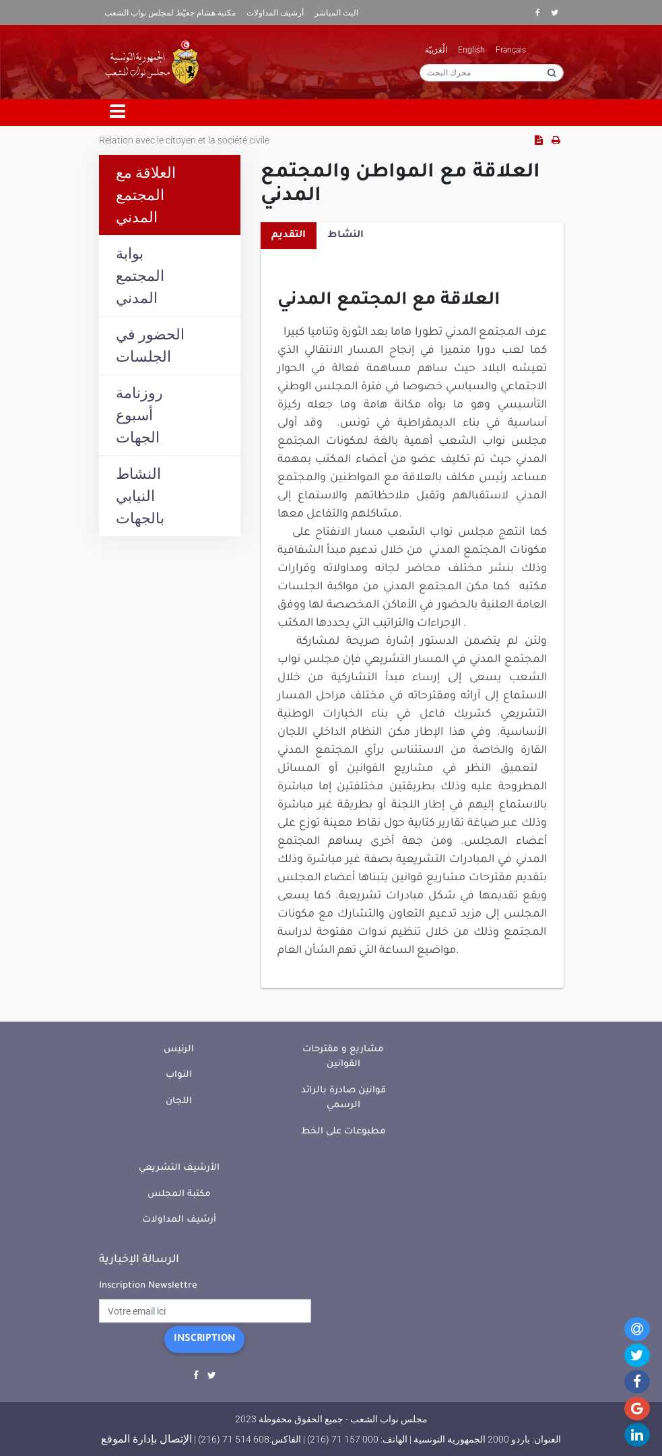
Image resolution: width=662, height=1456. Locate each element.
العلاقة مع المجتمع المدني (146, 195)
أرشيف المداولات (275, 13)
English (471, 50)
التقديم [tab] (288, 235)
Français (511, 50)
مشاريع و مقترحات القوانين (343, 1057)
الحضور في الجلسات (150, 345)
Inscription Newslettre (148, 1286)
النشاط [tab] (345, 235)
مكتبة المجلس (179, 1194)
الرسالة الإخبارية (139, 1260)
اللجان (179, 1101)
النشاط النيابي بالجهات (140, 496)
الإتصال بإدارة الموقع (146, 1438)
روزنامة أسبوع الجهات (139, 415)
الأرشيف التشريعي (179, 1168)
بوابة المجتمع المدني (140, 275)
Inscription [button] (204, 1339)
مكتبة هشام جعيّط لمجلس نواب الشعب (170, 13)
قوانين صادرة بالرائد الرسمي (343, 1098)
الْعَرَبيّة (436, 50)
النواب (179, 1075)
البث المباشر (336, 13)
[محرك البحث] (492, 72)
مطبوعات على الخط (343, 1132)
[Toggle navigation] (118, 112)
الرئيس (179, 1050)
